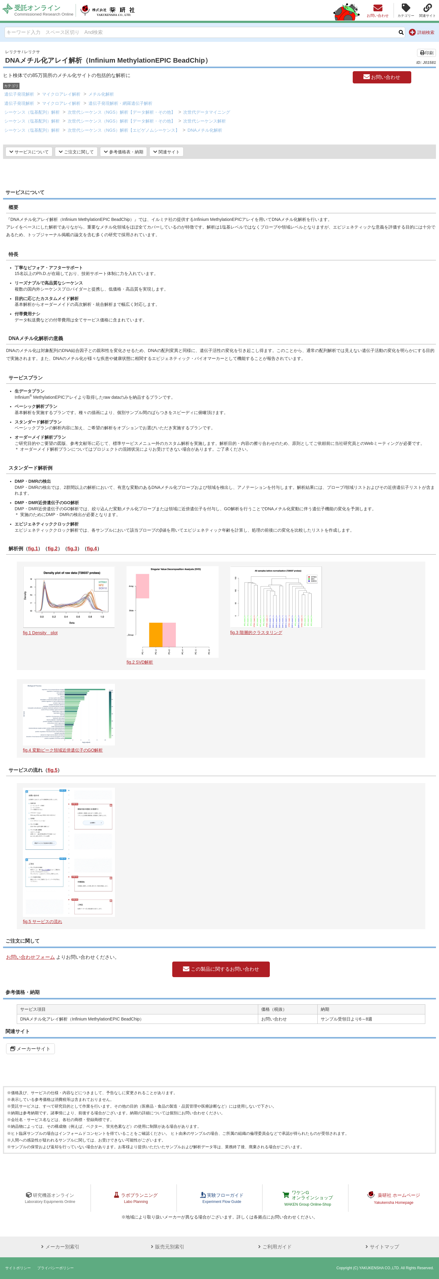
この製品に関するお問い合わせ (221, 969)
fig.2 (53, 548)
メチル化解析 (101, 94)
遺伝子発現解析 (19, 94)
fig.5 (53, 770)
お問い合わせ (381, 77)
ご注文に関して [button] (76, 151)
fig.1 (33, 548)
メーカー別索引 (58, 1246)
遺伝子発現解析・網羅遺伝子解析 (120, 103)
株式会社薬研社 (111, 10)
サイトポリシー (18, 1268)
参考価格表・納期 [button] (123, 151)
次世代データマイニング (206, 112)
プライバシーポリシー (55, 1268)
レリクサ (13, 51)
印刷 (426, 52)
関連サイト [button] (166, 151)
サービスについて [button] (29, 151)
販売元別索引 (166, 1246)
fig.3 (73, 548)
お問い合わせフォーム (30, 957)
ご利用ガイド (273, 1246)
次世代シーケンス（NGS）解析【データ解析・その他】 (121, 112)
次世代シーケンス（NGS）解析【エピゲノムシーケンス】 (124, 130)
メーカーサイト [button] (30, 1048)
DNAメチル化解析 (204, 130)
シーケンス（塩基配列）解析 (32, 112)
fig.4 (92, 548)
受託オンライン (45, 10)
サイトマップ (380, 1246)
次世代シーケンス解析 (204, 121)
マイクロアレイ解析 (61, 94)
